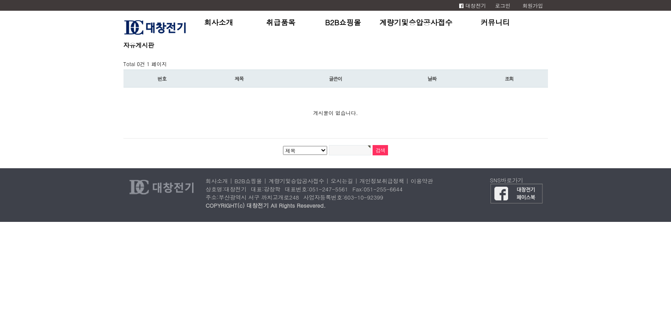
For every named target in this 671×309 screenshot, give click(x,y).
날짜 (431, 78)
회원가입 (533, 5)
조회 (509, 78)
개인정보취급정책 (382, 181)
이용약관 (422, 181)
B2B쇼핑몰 (343, 22)
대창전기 (472, 5)
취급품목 (280, 22)
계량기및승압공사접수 (415, 22)
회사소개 (218, 22)
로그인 (503, 5)
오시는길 (342, 181)
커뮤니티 (495, 22)
